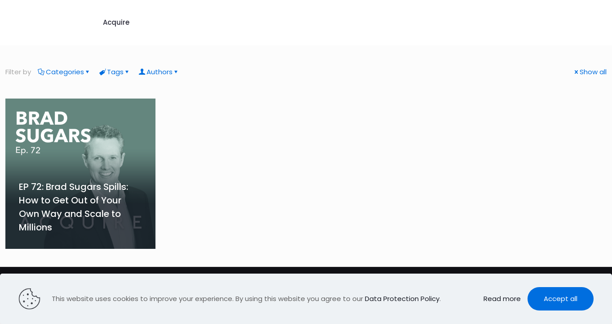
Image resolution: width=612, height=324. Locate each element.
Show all (590, 71)
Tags (114, 71)
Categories (64, 71)
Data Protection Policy (402, 298)
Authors (158, 71)
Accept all (560, 298)
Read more (502, 298)
